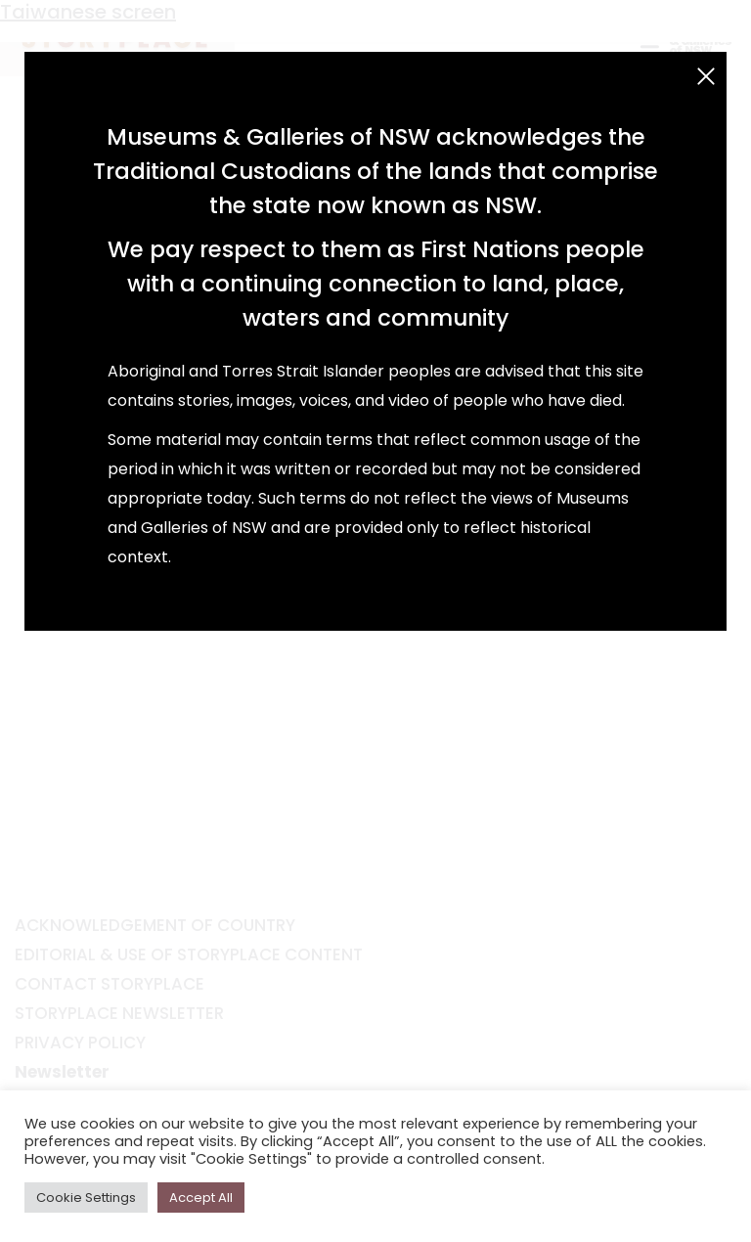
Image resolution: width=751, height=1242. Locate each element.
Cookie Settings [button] (86, 1197)
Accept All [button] (201, 1197)
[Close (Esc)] (706, 76)
